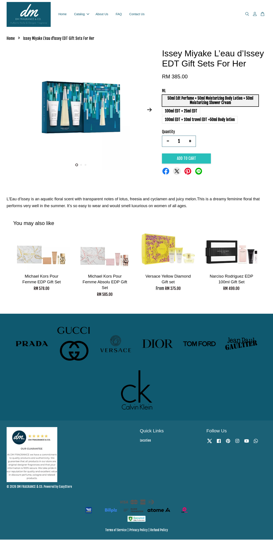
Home (62, 14)
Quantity (168, 132)
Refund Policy (159, 530)
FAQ (119, 14)
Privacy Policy (138, 530)
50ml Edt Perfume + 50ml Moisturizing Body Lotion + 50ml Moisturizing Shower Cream (210, 100)
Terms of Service (116, 530)
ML (164, 91)
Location (145, 441)
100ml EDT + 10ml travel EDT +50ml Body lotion (200, 120)
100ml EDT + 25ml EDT (181, 111)
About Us (101, 14)
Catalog (81, 14)
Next (149, 110)
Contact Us (137, 14)
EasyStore (65, 487)
